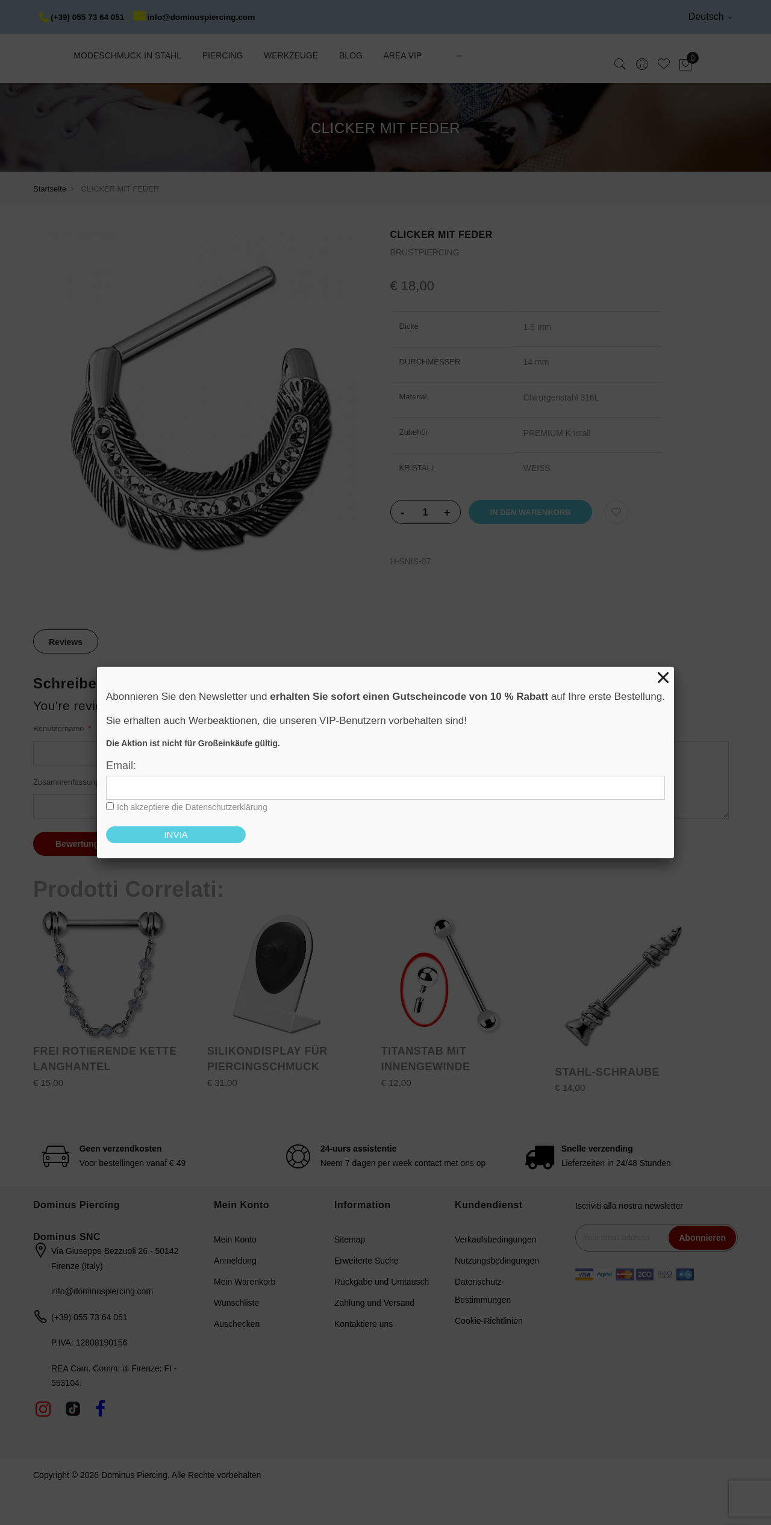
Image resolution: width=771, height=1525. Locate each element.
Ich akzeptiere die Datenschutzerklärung (192, 807)
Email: (121, 765)
